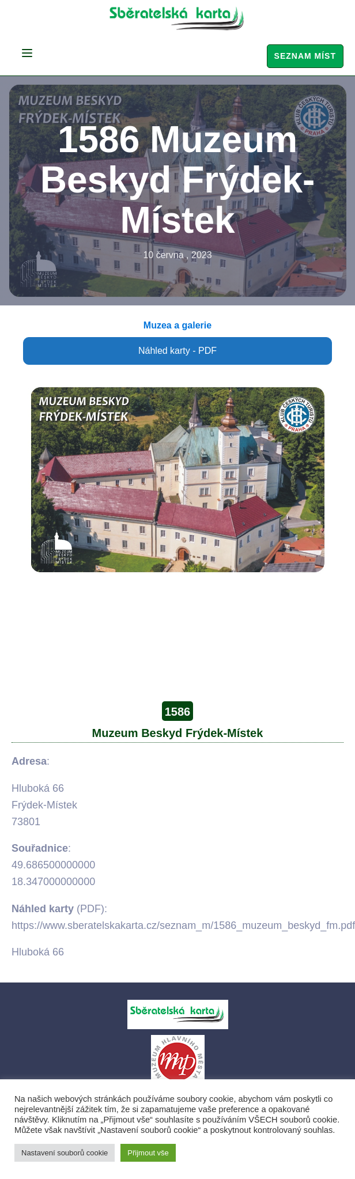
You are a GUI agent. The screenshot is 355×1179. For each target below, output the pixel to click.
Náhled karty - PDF (177, 351)
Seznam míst (305, 56)
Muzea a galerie (177, 325)
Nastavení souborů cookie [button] (64, 1152)
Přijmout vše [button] (148, 1152)
